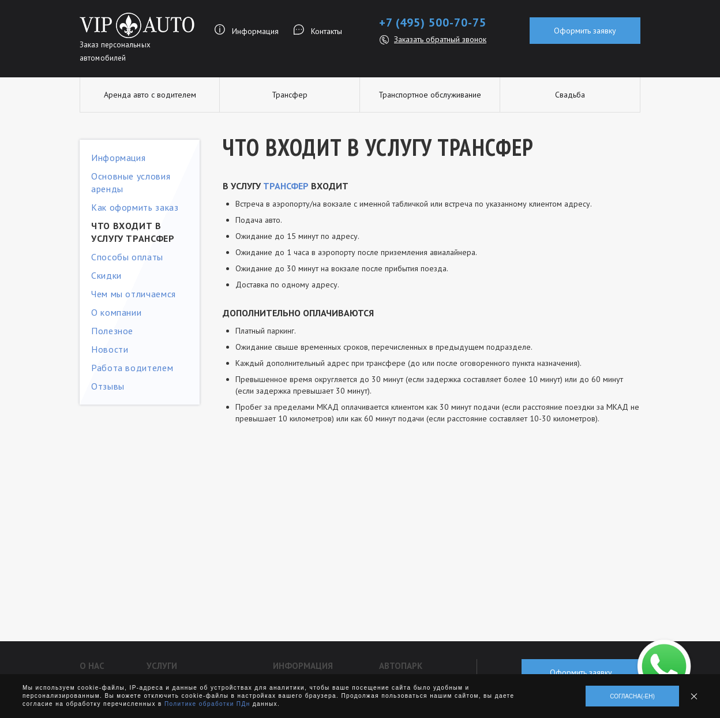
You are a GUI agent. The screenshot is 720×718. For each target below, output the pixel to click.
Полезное (112, 330)
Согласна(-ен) (632, 696)
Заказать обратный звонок (440, 39)
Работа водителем (132, 367)
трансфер (286, 186)
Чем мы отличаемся (133, 294)
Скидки (106, 275)
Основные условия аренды (130, 182)
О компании (116, 312)
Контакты (326, 31)
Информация (255, 31)
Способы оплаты (127, 257)
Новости (109, 349)
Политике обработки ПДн (207, 704)
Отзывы (108, 386)
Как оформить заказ (135, 207)
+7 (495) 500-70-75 (432, 22)
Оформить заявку (585, 30)
